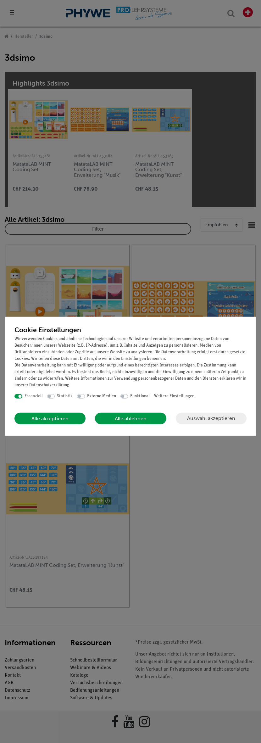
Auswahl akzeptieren (211, 418)
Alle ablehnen (131, 418)
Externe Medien (101, 396)
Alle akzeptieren (50, 418)
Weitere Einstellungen (174, 396)
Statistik (65, 396)
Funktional (140, 396)
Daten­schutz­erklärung (49, 385)
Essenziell (34, 396)
